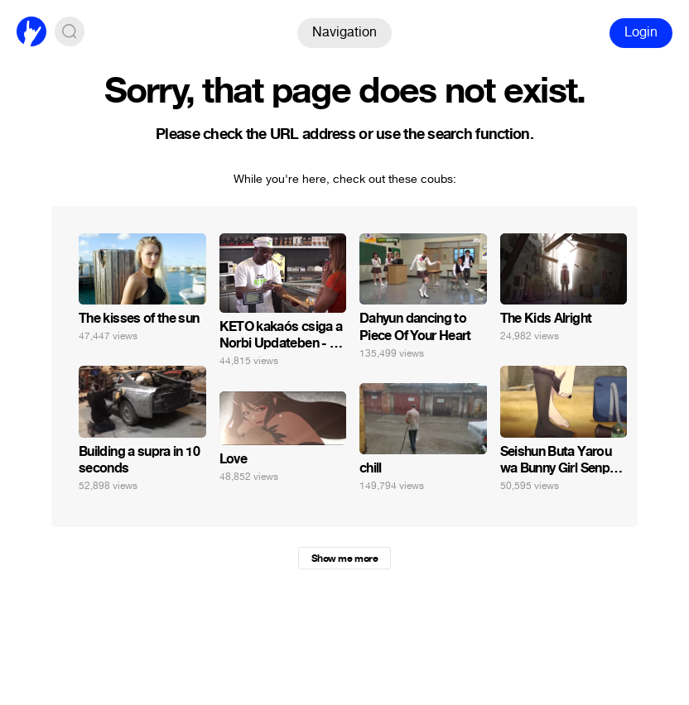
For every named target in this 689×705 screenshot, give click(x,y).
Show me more (344, 558)
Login (641, 32)
